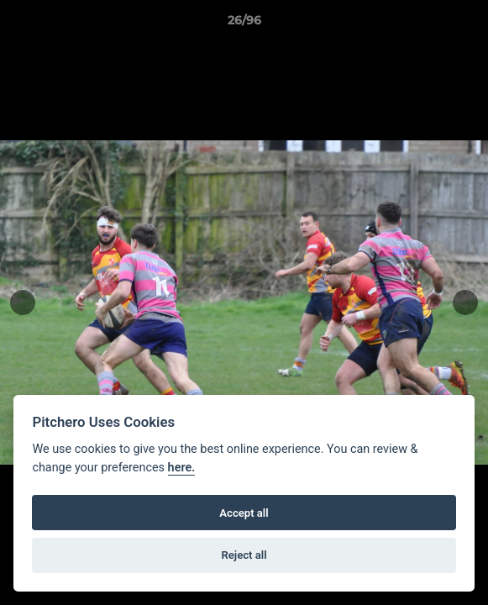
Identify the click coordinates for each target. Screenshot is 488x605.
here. (182, 467)
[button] (468, 24)
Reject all (243, 555)
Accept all (243, 513)
